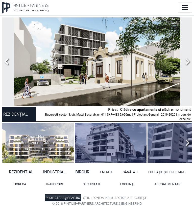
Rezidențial (21, 172)
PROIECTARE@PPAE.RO (63, 198)
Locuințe (127, 184)
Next (186, 61)
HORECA (20, 184)
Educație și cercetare (166, 172)
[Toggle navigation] (185, 8)
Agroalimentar (167, 184)
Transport (54, 184)
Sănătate (130, 172)
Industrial (54, 172)
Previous (8, 61)
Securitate (92, 184)
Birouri (82, 172)
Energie (106, 172)
